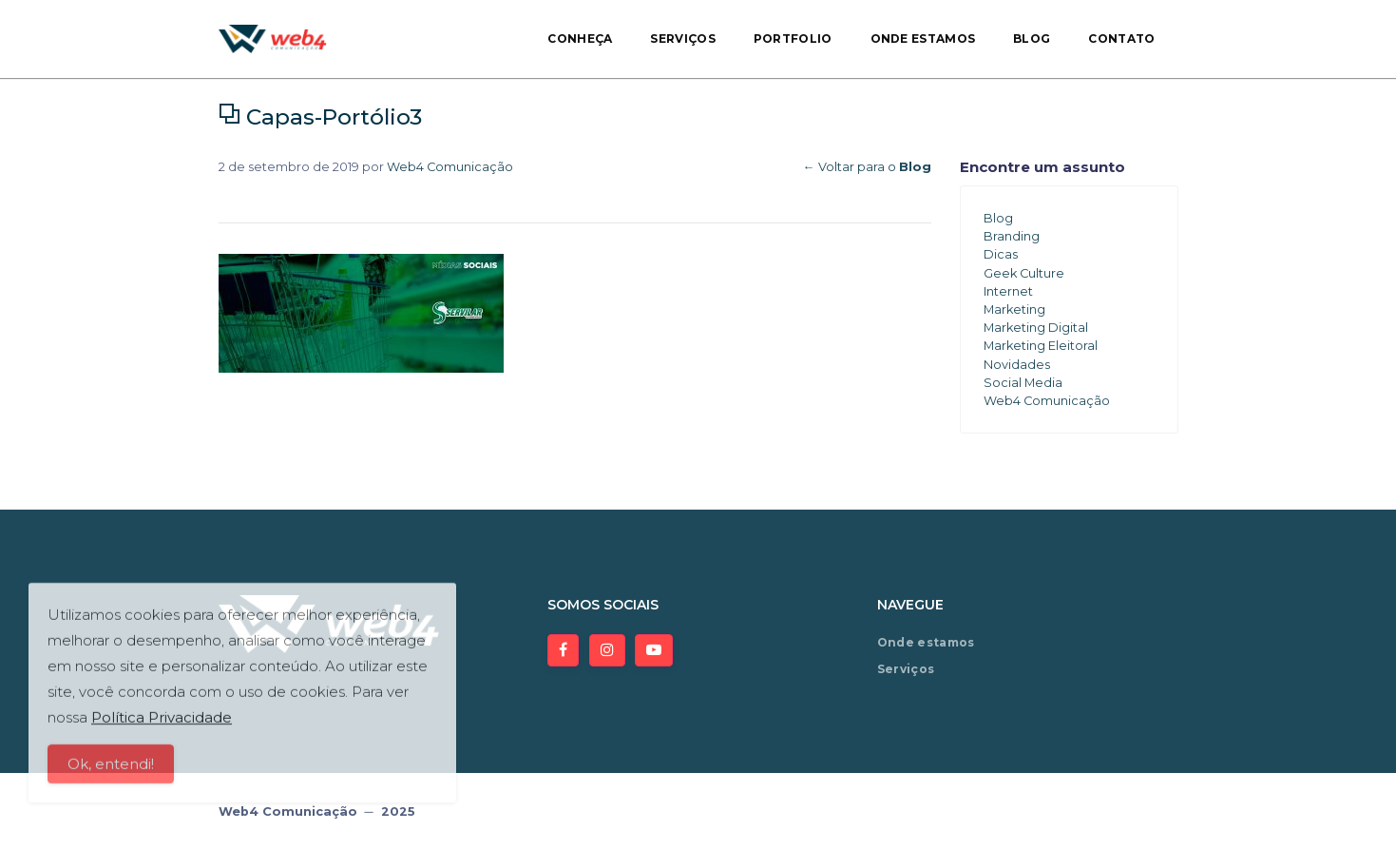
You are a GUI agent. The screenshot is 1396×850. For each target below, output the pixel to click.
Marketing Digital (1036, 327)
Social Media (1023, 383)
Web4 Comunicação (450, 167)
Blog (1031, 38)
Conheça (579, 38)
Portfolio (793, 38)
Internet (1008, 291)
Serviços (682, 38)
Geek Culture (1024, 273)
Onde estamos (923, 38)
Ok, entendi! (110, 773)
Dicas (1001, 254)
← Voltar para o (867, 167)
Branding (1012, 236)
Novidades (1017, 364)
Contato (1121, 38)
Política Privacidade (161, 727)
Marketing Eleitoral (1041, 345)
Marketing (1014, 309)
